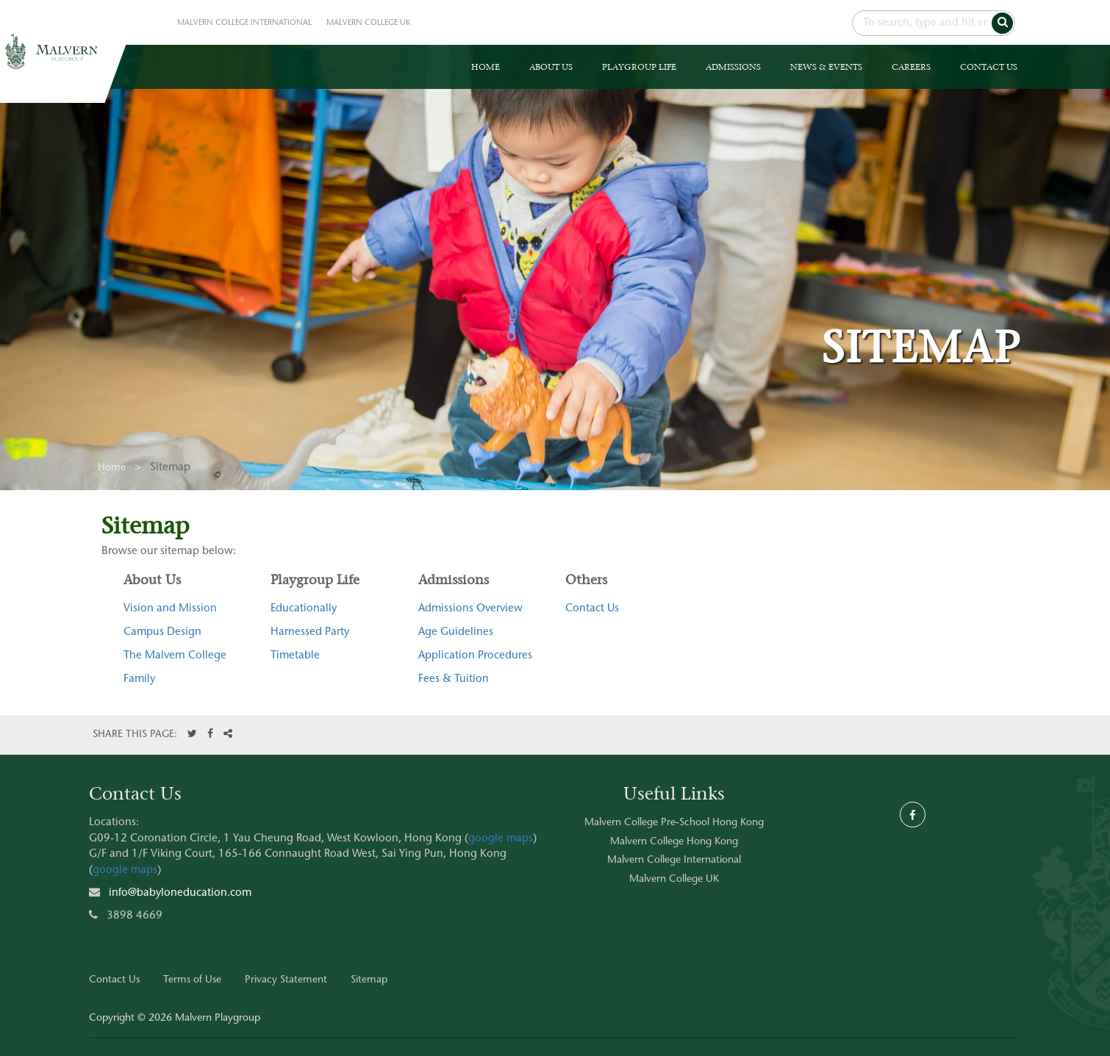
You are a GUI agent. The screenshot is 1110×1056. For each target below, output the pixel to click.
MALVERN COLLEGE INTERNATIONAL (244, 23)
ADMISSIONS (733, 67)
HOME (485, 67)
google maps (500, 838)
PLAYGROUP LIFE (639, 67)
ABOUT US (551, 67)
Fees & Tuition (453, 679)
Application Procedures (475, 655)
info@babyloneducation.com (180, 893)
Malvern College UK (674, 879)
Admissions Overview (470, 608)
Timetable (295, 655)
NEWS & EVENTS (826, 67)
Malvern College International (674, 860)
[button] (1002, 23)
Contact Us (592, 608)
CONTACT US (988, 67)
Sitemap (369, 980)
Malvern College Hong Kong (674, 842)
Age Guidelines (455, 632)
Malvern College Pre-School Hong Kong (674, 823)
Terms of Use (192, 980)
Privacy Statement (286, 980)
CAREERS (911, 67)
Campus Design (162, 632)
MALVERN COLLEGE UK (368, 23)
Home (112, 468)
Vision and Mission (170, 608)
